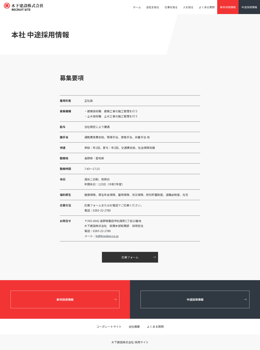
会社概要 (134, 326)
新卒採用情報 (228, 7)
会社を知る (152, 7)
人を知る (188, 7)
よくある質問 (207, 7)
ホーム (137, 7)
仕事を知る (171, 7)
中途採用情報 (249, 7)
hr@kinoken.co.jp (107, 236)
